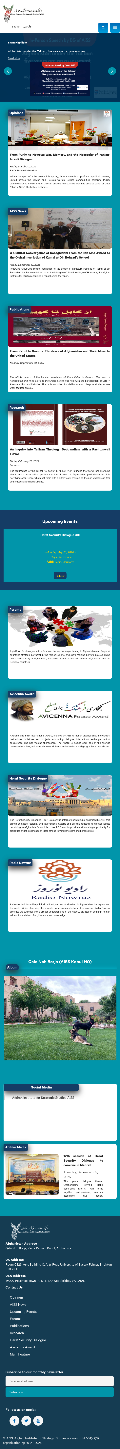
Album (12, 967)
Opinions (17, 1297)
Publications (19, 1325)
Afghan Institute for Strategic (43, 1097)
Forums (15, 1318)
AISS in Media (15, 1147)
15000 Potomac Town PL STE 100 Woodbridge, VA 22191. (45, 1280)
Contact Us (14, 1287)
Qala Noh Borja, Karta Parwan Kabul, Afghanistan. (40, 1248)
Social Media (41, 1087)
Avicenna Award (22, 1347)
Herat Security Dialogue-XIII (60, 534)
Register (60, 575)
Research (17, 1332)
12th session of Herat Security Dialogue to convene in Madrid (83, 1160)
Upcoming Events (60, 521)
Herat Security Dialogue (28, 1340)
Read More (14, 58)
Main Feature (20, 1354)
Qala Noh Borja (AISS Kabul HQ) (60, 961)
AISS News (18, 1304)
